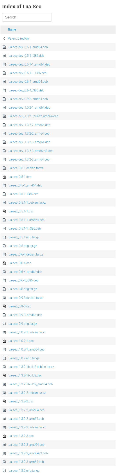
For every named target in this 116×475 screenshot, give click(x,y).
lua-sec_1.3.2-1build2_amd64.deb (30, 384)
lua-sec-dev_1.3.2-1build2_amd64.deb (33, 116)
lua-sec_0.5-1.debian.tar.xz (25, 168)
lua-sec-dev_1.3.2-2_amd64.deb (29, 125)
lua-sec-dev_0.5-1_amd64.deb (28, 47)
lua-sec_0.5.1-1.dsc (21, 211)
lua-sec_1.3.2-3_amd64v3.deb (28, 453)
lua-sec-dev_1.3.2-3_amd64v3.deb (30, 151)
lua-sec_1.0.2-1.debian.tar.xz (27, 332)
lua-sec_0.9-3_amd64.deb (25, 315)
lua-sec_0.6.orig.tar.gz (22, 289)
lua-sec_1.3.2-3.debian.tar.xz (27, 427)
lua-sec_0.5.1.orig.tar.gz (23, 237)
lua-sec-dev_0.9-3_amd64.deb (28, 99)
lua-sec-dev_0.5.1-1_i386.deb (27, 73)
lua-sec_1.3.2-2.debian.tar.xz (27, 393)
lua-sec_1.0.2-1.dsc (21, 341)
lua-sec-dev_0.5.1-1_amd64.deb (29, 64)
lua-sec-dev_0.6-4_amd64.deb (28, 81)
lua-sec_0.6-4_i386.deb (23, 280)
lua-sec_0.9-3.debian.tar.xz (25, 298)
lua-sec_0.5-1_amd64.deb (25, 185)
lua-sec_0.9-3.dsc (19, 306)
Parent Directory (19, 38)
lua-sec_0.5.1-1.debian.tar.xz (27, 202)
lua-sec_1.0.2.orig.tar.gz (23, 358)
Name (12, 29)
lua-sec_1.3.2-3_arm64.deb (26, 462)
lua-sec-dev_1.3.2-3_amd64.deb (29, 142)
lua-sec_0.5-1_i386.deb (23, 194)
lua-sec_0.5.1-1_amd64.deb (26, 220)
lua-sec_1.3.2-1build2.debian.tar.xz (31, 367)
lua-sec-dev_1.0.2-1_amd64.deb (29, 107)
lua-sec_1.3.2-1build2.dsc (25, 375)
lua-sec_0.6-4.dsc (19, 263)
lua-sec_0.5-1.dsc (19, 177)
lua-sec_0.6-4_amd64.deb (25, 272)
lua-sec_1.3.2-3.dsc (21, 436)
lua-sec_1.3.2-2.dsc (21, 401)
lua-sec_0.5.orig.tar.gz (22, 246)
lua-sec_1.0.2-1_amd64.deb (26, 349)
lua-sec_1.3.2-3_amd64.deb (26, 444)
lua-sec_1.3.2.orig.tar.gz (23, 470)
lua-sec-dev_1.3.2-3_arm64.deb (29, 159)
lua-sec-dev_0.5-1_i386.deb (26, 55)
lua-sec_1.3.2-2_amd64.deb (26, 410)
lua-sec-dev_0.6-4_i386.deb (26, 90)
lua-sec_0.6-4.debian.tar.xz (25, 254)
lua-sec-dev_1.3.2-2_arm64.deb (29, 133)
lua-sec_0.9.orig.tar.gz (22, 323)
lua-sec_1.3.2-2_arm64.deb (26, 418)
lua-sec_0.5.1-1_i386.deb (24, 228)
